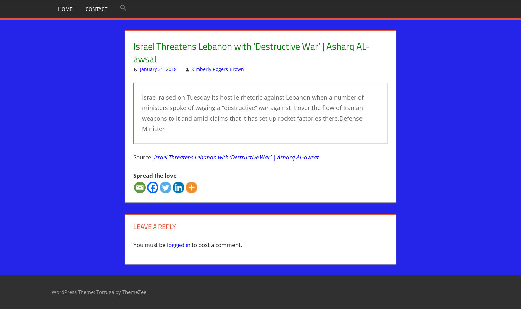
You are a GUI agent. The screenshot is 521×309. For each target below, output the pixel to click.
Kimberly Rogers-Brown (217, 69)
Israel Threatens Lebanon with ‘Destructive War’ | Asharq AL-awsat (236, 157)
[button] (123, 8)
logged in (178, 245)
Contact (96, 9)
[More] (191, 187)
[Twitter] (165, 187)
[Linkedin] (178, 187)
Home (65, 9)
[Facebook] (152, 187)
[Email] (140, 187)
